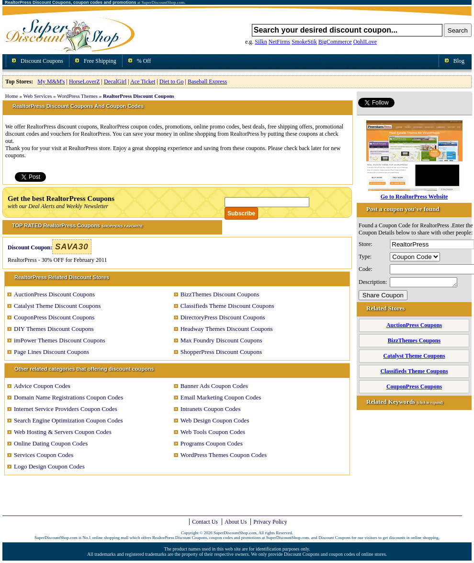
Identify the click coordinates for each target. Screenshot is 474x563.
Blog (458, 61)
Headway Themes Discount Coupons (227, 328)
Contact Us (205, 521)
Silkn (261, 41)
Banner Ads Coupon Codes (214, 385)
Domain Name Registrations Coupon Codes (68, 397)
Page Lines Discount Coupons (51, 351)
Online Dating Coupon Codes (51, 443)
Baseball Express (207, 81)
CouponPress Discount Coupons (54, 317)
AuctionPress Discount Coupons (54, 294)
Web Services (37, 96)
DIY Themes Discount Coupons (53, 328)
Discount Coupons (42, 61)
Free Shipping (100, 61)
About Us (236, 521)
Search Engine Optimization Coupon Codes (68, 420)
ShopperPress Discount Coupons (221, 351)
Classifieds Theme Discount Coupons (227, 305)
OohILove (365, 41)
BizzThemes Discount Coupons (220, 294)
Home (11, 96)
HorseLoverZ (84, 81)
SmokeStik (304, 41)
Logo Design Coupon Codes (49, 466)
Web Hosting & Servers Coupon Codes (63, 431)
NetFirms (279, 41)
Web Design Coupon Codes (215, 420)
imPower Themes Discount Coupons (59, 340)
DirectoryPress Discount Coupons (223, 317)
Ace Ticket (142, 81)
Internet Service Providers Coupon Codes (65, 408)
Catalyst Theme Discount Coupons (57, 305)
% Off (144, 61)
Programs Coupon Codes (212, 443)
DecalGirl (115, 81)
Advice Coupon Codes (42, 385)
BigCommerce (335, 41)
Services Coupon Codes (43, 454)
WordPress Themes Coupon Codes (224, 454)
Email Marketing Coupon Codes (221, 397)
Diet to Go (171, 81)
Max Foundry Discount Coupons (221, 340)
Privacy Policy (270, 521)
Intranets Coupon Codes (211, 408)
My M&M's (51, 81)
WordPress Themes (77, 96)
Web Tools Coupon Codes (213, 431)
